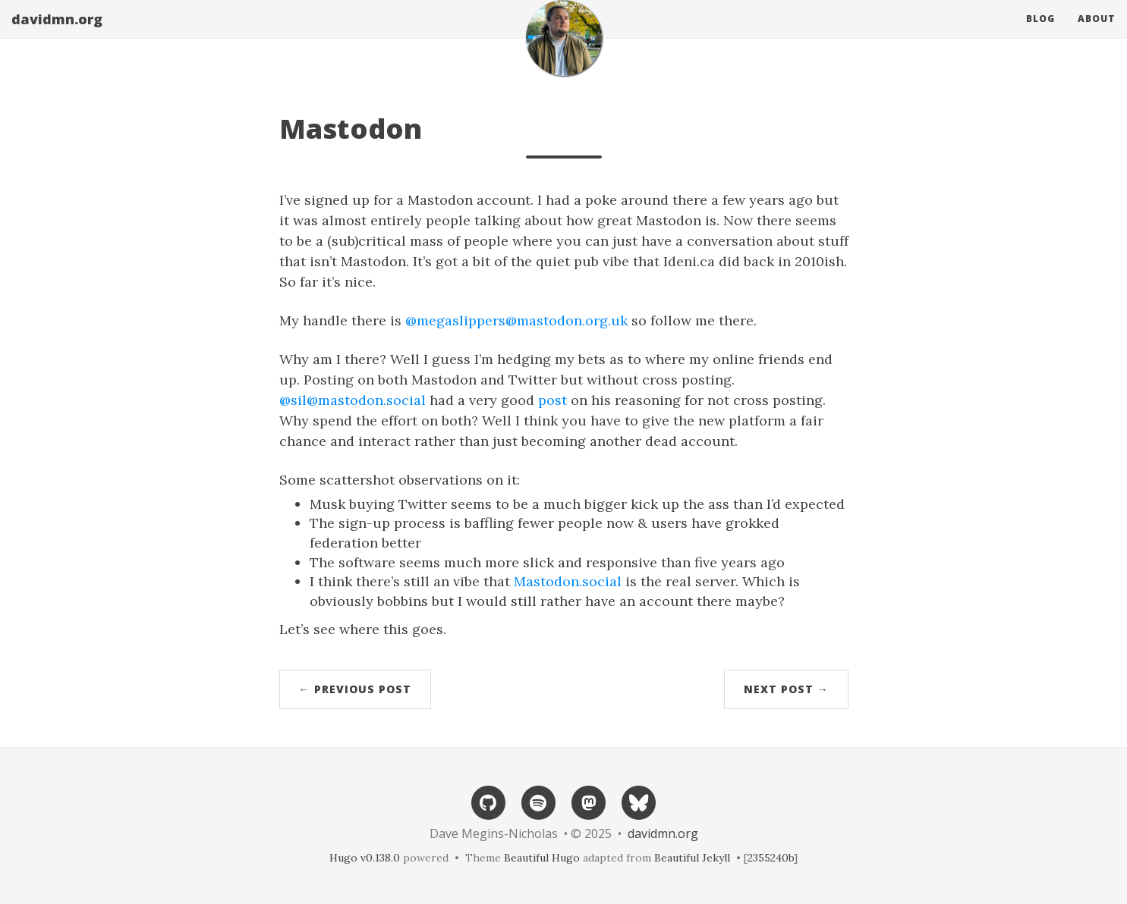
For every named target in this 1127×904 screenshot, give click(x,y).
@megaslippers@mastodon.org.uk (516, 320)
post (552, 400)
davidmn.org (56, 34)
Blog (1040, 33)
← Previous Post (355, 689)
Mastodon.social (568, 581)
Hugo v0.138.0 (364, 858)
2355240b (771, 858)
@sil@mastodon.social (352, 400)
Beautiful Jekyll (692, 858)
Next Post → (786, 689)
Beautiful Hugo (542, 858)
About (1097, 33)
